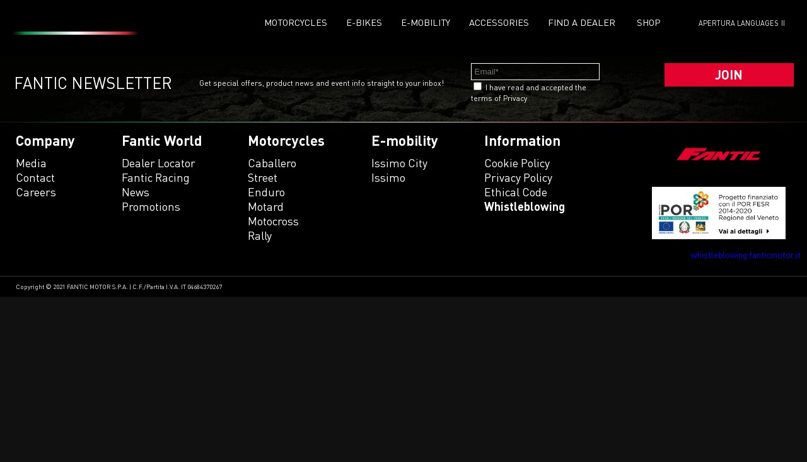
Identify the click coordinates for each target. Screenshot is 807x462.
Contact (35, 177)
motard (266, 206)
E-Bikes (364, 22)
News (135, 192)
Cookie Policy (517, 163)
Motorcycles (295, 22)
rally (260, 235)
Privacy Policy (518, 177)
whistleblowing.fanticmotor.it (746, 254)
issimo (388, 177)
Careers (36, 192)
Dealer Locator (158, 163)
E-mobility (425, 22)
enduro (266, 192)
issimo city (399, 163)
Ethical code (515, 192)
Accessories (499, 22)
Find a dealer (581, 22)
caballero (272, 163)
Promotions (151, 206)
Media (31, 163)
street (262, 177)
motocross (273, 221)
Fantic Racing (156, 177)
